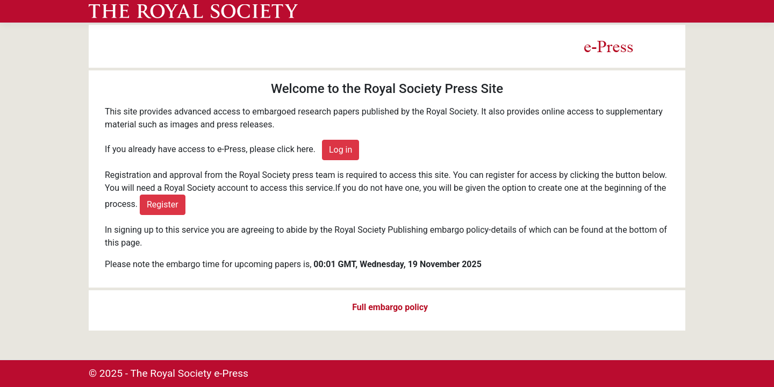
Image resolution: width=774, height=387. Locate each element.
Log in (340, 150)
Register (162, 204)
